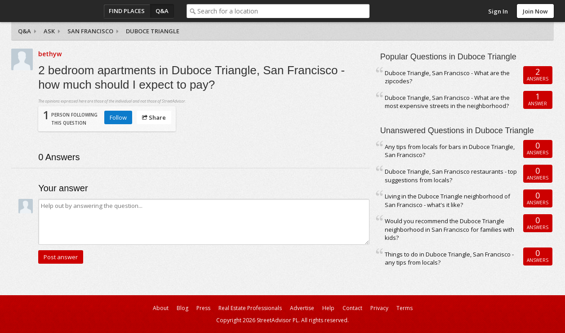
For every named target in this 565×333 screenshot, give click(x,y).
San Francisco (90, 31)
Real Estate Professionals (250, 308)
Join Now (535, 11)
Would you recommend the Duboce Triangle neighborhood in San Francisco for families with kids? (449, 229)
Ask (49, 31)
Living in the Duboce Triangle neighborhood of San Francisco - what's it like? (447, 200)
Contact (352, 308)
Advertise (302, 308)
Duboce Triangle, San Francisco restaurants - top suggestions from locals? (451, 175)
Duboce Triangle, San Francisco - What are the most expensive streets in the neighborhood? (447, 102)
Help (328, 308)
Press (203, 308)
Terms (404, 308)
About (161, 308)
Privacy (379, 308)
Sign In (498, 11)
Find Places (127, 11)
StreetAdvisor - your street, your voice (47, 11)
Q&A (162, 11)
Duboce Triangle (152, 31)
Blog (182, 308)
